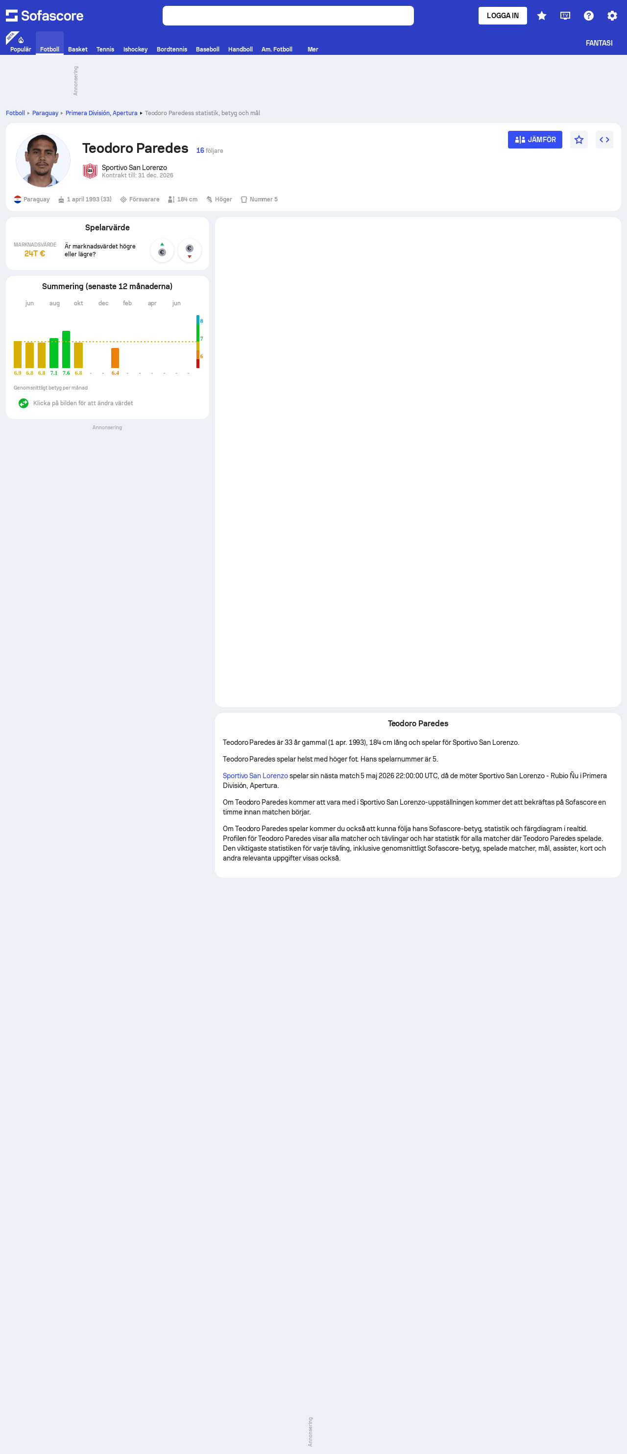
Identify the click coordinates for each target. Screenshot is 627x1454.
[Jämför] (535, 143)
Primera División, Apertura (102, 113)
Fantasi (599, 43)
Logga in (503, 16)
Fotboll (15, 113)
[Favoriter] (579, 139)
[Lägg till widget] (604, 139)
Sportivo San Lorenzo (255, 776)
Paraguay (45, 113)
